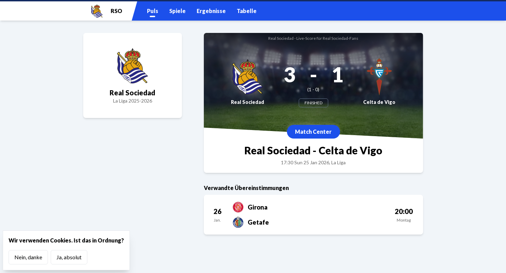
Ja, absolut (69, 257)
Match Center (313, 131)
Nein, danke (28, 257)
